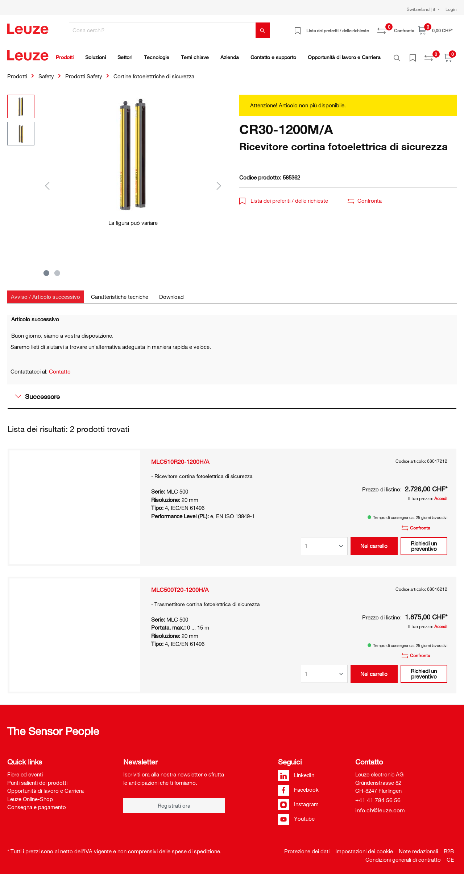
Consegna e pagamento (36, 803)
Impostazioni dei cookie (364, 847)
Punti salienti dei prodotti (37, 778)
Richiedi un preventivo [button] (424, 542)
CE (450, 855)
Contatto (60, 367)
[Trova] (263, 30)
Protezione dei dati (307, 847)
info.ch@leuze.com (380, 806)
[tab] (45, 292)
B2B (449, 847)
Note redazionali (418, 847)
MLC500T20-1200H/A (179, 585)
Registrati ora (174, 801)
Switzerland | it (421, 9)
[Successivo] (219, 181)
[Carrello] (435, 30)
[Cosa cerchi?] (162, 30)
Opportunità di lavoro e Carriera (45, 786)
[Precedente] (47, 181)
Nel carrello (374, 542)
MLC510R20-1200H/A (180, 457)
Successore (37, 392)
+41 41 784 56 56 (378, 796)
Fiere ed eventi (25, 770)
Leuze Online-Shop (30, 795)
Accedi (440, 494)
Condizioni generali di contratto (403, 855)
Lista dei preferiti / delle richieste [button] (283, 196)
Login (451, 9)
